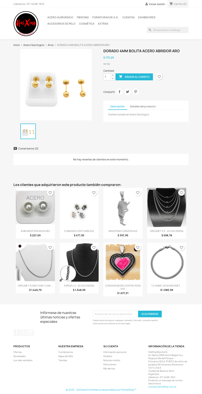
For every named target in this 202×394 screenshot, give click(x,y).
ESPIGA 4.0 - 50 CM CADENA (79, 285)
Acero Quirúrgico (60, 17)
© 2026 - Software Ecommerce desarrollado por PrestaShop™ (101, 389)
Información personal (114, 352)
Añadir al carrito (134, 77)
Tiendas (62, 360)
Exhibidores (146, 17)
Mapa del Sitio (65, 356)
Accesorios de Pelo (61, 23)
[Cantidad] (107, 76)
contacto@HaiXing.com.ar (162, 386)
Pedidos (107, 356)
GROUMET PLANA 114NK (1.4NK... (35, 285)
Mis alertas (109, 368)
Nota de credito (111, 360)
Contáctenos (65, 352)
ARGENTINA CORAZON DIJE (122, 231)
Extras (103, 23)
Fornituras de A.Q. (105, 17)
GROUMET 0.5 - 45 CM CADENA (166, 231)
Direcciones (109, 364)
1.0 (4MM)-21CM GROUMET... (166, 285)
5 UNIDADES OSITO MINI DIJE (79, 231)
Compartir (119, 92)
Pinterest (135, 92)
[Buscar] (168, 30)
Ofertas (17, 352)
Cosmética (86, 23)
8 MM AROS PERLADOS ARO (35, 231)
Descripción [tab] (117, 106)
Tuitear (127, 92)
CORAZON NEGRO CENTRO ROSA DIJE (123, 287)
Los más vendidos (23, 360)
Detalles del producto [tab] (143, 106)
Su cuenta (110, 346)
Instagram (31, 333)
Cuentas (128, 17)
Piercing (83, 17)
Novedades (19, 356)
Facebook (17, 333)
